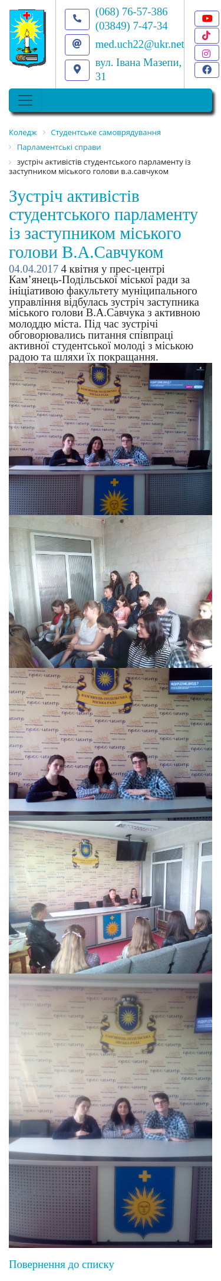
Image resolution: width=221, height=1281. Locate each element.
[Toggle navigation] (25, 100)
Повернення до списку (61, 1264)
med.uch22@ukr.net (139, 44)
